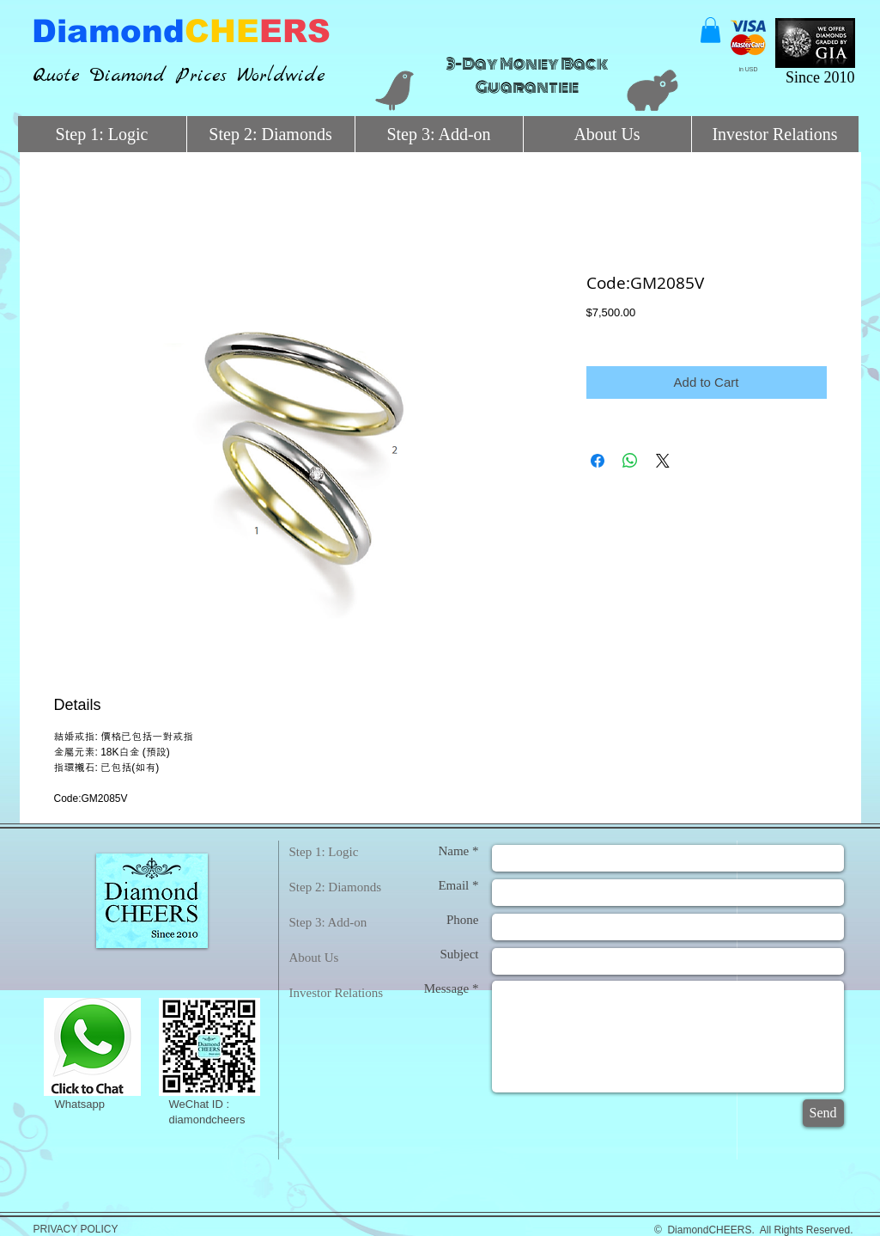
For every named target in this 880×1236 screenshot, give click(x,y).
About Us (314, 957)
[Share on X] (662, 460)
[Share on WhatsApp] (630, 460)
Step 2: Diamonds (335, 887)
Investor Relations (336, 993)
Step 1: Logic (324, 852)
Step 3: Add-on (328, 922)
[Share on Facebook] (597, 460)
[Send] (823, 1113)
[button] (710, 30)
